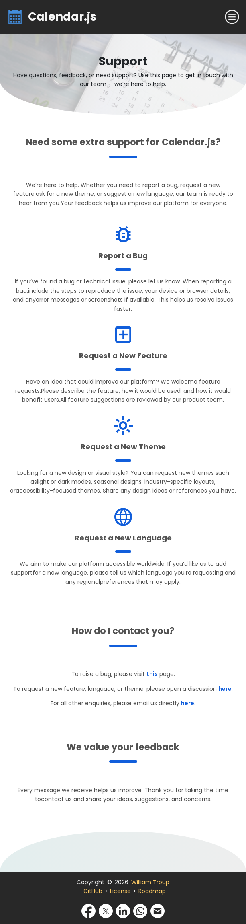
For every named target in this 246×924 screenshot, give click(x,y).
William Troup (150, 882)
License (120, 891)
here (225, 689)
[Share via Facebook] (88, 911)
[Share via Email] (157, 911)
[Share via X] (105, 911)
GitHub (92, 891)
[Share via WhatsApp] (140, 911)
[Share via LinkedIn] (123, 911)
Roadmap (152, 891)
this (152, 674)
